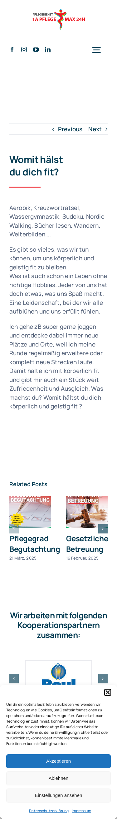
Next (95, 129)
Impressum (81, 810)
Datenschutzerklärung (49, 810)
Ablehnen (58, 778)
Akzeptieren (58, 761)
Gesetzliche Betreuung (87, 543)
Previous (70, 129)
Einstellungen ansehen (58, 795)
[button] (108, 692)
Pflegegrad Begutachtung (34, 543)
